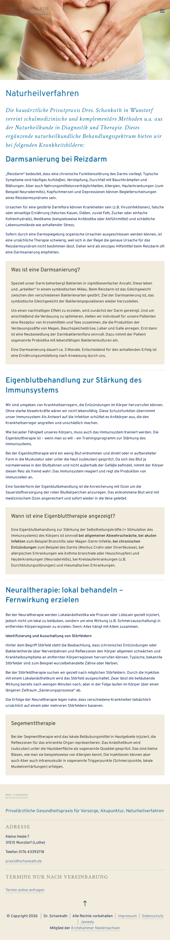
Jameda (87, 922)
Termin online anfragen (25, 890)
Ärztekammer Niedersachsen (95, 928)
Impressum (127, 916)
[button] (162, 11)
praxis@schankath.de (24, 861)
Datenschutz (153, 916)
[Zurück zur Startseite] (27, 11)
